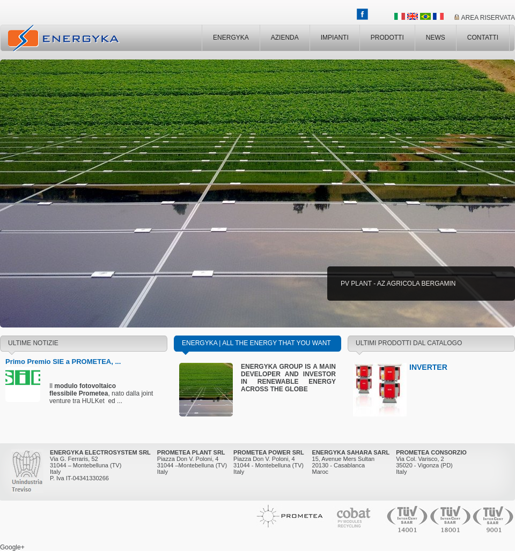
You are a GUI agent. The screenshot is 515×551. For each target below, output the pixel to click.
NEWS (435, 37)
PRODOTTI (387, 37)
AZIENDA (285, 37)
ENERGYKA (231, 37)
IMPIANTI (335, 37)
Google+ (12, 547)
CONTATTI (482, 37)
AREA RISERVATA (488, 17)
